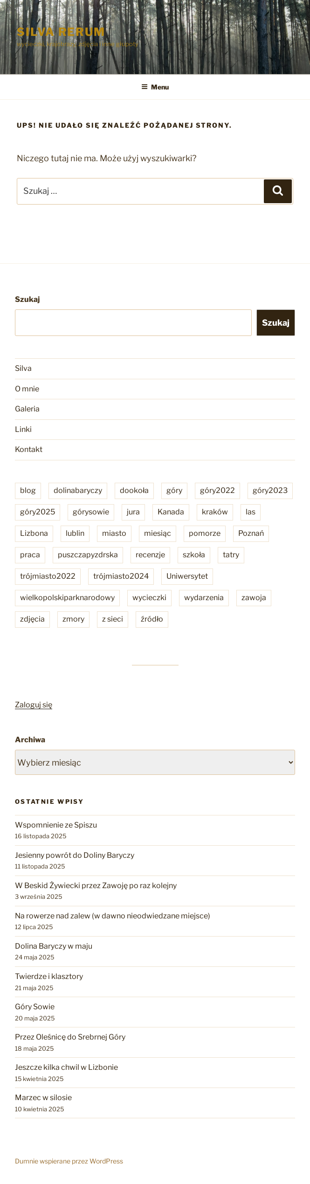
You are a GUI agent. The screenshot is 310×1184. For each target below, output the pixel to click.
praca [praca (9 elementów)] (30, 554)
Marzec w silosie (43, 1097)
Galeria (27, 408)
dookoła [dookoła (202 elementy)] (134, 490)
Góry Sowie (35, 1006)
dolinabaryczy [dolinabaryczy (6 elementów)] (78, 490)
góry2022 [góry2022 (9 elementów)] (217, 490)
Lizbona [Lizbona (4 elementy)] (34, 533)
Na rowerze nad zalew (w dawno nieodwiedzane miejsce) (112, 915)
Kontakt (28, 449)
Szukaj (27, 299)
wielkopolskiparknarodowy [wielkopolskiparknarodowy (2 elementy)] (67, 597)
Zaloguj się (33, 704)
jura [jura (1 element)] (133, 511)
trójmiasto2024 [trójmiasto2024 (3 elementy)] (121, 576)
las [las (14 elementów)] (250, 511)
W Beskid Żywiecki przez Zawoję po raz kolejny (96, 885)
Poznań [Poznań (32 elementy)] (251, 533)
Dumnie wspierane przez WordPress (69, 1161)
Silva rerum (61, 32)
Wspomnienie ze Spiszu (56, 825)
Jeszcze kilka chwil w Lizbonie (66, 1067)
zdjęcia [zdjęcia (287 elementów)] (32, 619)
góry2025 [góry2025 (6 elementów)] (37, 511)
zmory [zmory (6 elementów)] (73, 619)
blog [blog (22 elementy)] (28, 490)
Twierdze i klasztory (49, 976)
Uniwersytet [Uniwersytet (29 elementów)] (187, 576)
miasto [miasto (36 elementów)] (114, 533)
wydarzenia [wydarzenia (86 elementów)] (204, 597)
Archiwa (30, 739)
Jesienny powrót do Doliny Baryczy (74, 855)
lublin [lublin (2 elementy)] (75, 533)
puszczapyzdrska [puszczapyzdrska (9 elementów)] (88, 554)
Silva (23, 368)
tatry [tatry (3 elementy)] (231, 554)
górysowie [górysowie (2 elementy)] (91, 511)
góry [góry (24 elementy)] (174, 490)
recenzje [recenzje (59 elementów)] (150, 554)
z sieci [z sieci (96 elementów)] (112, 619)
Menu (155, 87)
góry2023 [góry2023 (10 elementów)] (270, 490)
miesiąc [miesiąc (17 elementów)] (157, 533)
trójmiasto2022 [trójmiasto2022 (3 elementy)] (48, 576)
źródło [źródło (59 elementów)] (152, 619)
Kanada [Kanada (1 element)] (171, 511)
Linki (23, 429)
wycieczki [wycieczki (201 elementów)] (149, 597)
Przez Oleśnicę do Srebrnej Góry (70, 1037)
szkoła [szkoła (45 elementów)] (194, 554)
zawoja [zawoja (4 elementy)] (253, 597)
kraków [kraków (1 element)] (215, 511)
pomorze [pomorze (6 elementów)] (204, 533)
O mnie (27, 388)
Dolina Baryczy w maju (53, 946)
